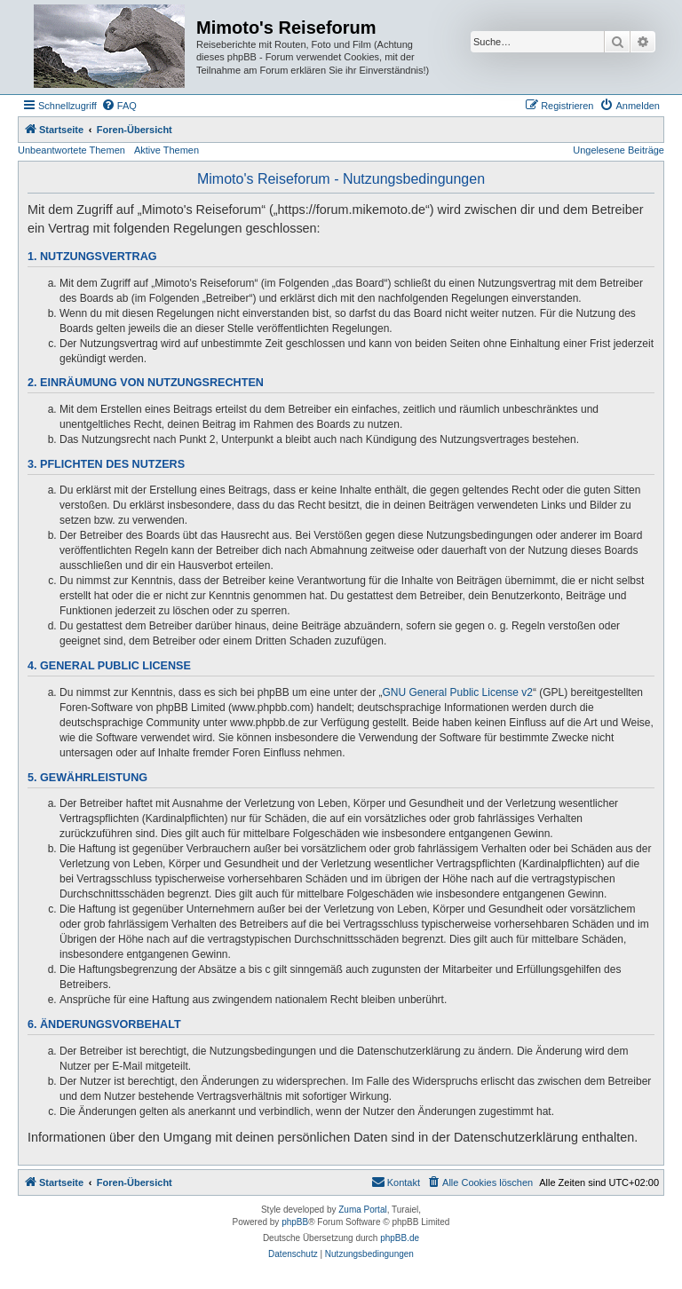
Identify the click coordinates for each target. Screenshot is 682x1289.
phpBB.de (399, 1238)
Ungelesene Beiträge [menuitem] (618, 150)
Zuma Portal (362, 1209)
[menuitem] (119, 105)
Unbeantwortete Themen (71, 150)
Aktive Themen (166, 150)
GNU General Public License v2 (458, 692)
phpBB (295, 1222)
